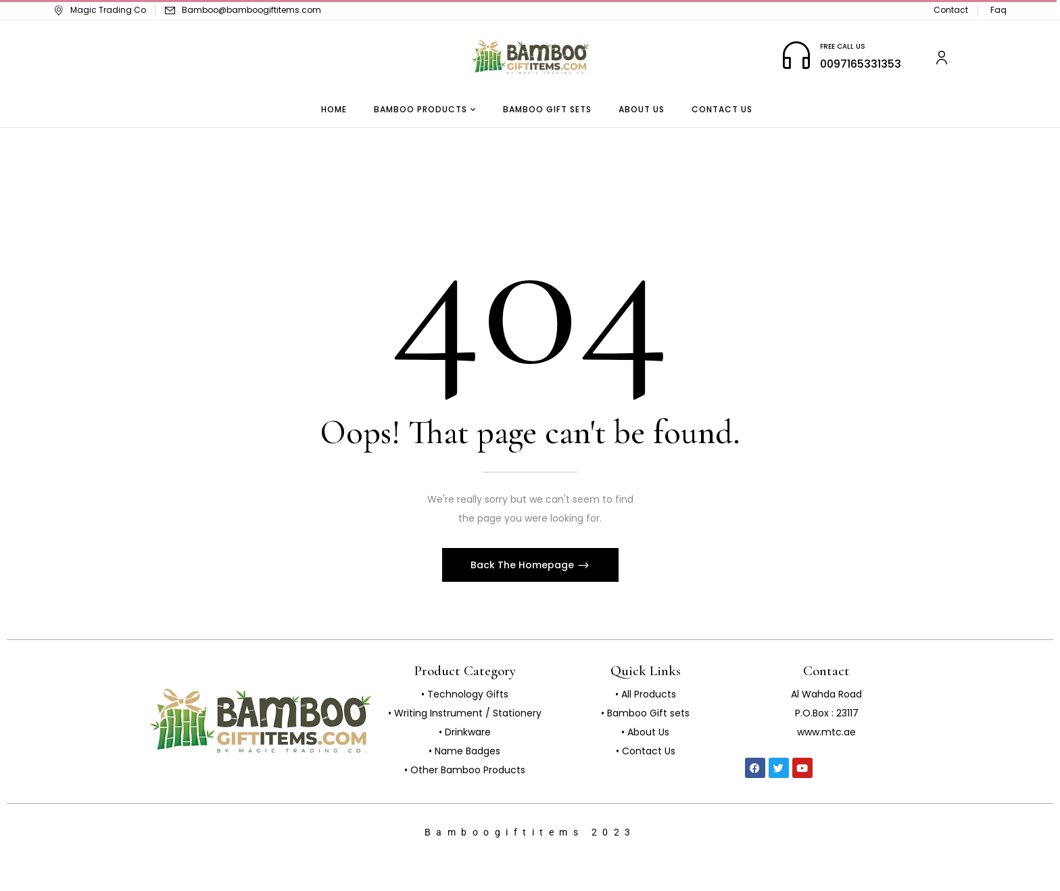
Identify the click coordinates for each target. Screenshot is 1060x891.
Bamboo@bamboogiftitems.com (251, 10)
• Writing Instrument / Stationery (464, 713)
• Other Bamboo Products (464, 770)
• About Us (645, 732)
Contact (951, 10)
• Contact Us (645, 751)
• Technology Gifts (464, 694)
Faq (998, 10)
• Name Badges (464, 751)
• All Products (645, 694)
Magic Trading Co (99, 10)
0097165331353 (860, 64)
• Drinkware (465, 732)
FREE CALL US (842, 46)
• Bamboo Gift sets (645, 713)
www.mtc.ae (826, 732)
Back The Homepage (524, 565)
